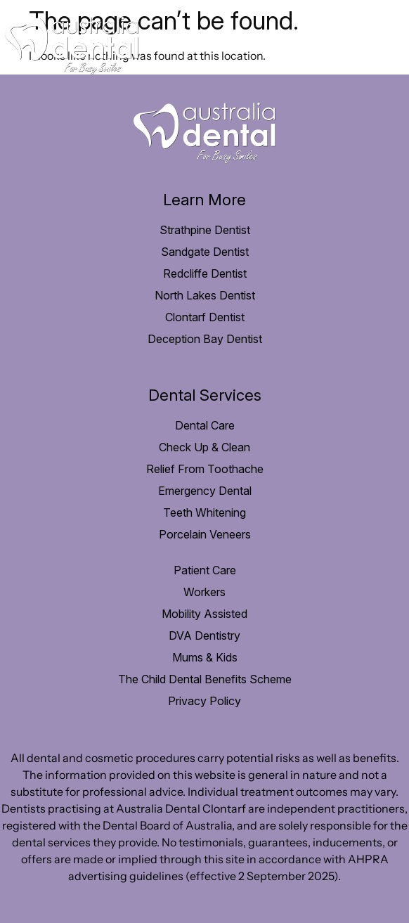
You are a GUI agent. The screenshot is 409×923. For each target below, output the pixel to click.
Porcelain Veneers (205, 534)
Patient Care (205, 570)
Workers (204, 592)
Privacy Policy (204, 701)
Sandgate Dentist (205, 252)
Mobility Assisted (204, 614)
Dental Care (205, 425)
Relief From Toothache (205, 469)
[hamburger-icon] (382, 46)
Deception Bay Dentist (205, 339)
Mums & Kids (205, 657)
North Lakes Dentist (205, 295)
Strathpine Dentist (205, 230)
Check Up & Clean (204, 447)
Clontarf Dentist (205, 317)
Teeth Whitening (204, 512)
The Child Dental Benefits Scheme (205, 679)
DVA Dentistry (204, 635)
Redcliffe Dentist (205, 273)
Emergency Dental (205, 491)
